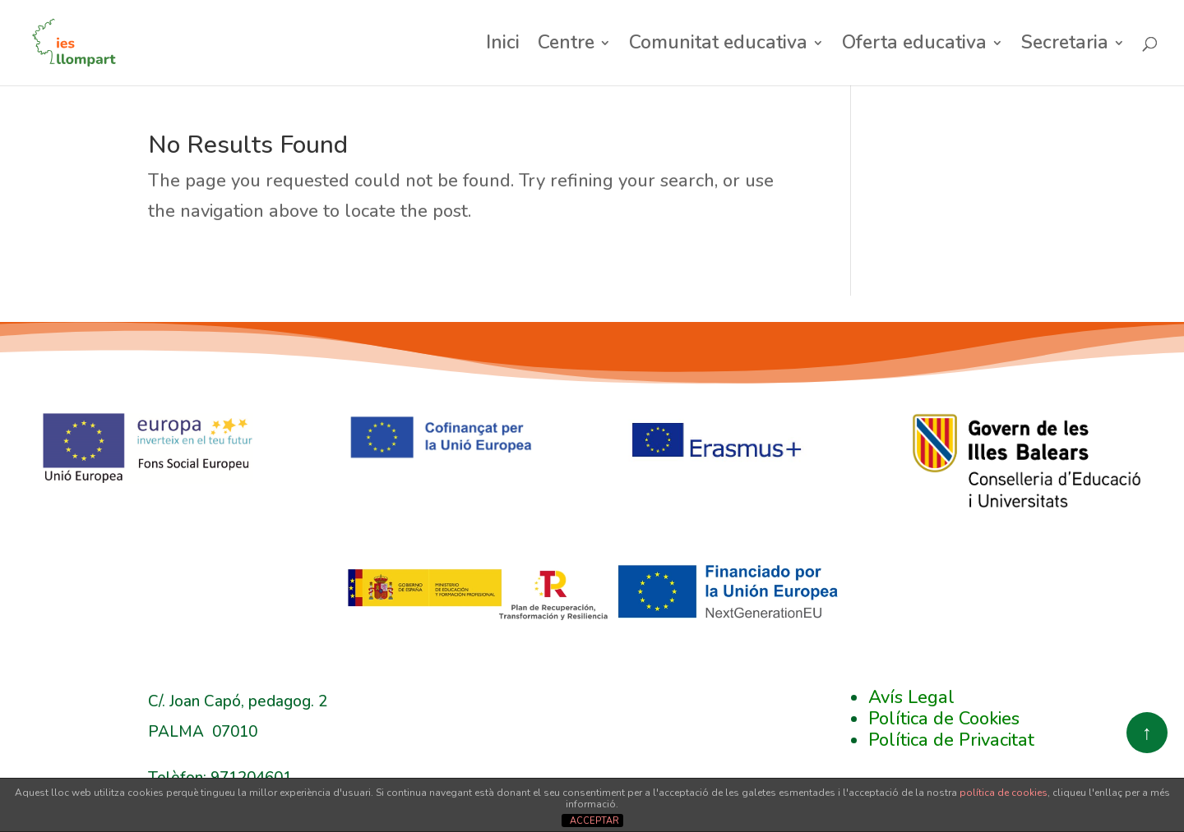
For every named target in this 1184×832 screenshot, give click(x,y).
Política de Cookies (944, 718)
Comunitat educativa (718, 46)
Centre (566, 46)
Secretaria (1064, 46)
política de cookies (1004, 792)
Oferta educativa (914, 46)
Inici (503, 46)
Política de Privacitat (951, 740)
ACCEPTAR (594, 821)
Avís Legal (911, 697)
